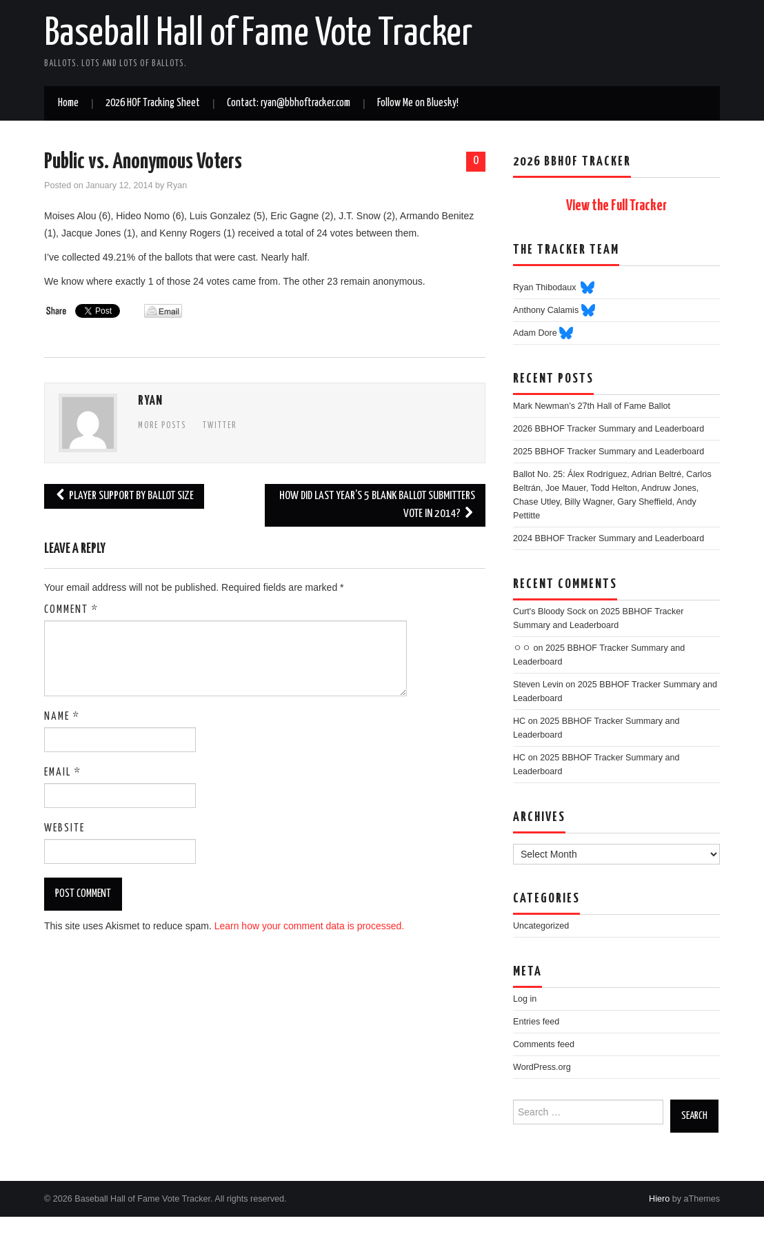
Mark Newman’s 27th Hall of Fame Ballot (591, 406)
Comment (71, 610)
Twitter (220, 426)
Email (62, 772)
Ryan (177, 185)
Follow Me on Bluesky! (418, 103)
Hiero (659, 1199)
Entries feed (536, 1021)
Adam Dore (536, 333)
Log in (524, 999)
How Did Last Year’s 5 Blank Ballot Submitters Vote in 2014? (377, 505)
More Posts (162, 426)
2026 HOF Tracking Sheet (152, 103)
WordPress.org (542, 1067)
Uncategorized (541, 926)
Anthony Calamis (547, 310)
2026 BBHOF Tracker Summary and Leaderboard (608, 429)
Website (64, 828)
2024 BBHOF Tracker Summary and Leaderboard (608, 538)
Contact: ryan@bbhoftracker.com (288, 103)
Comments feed (543, 1044)
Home (68, 103)
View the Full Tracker (616, 206)
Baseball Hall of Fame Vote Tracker (258, 33)
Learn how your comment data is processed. (309, 925)
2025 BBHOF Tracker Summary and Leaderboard (608, 451)
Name (62, 716)
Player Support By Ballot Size (124, 496)
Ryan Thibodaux (547, 287)
